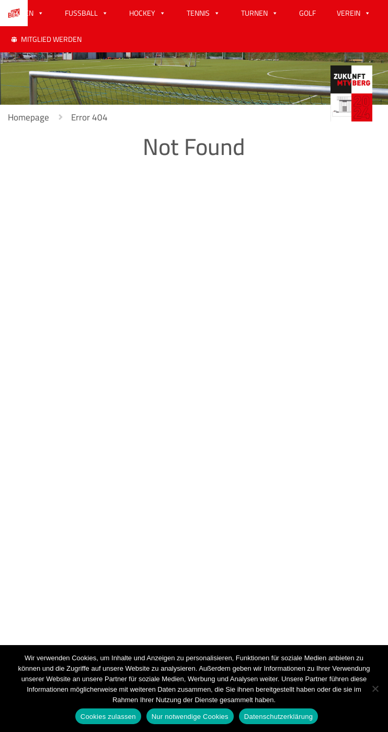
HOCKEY (142, 13)
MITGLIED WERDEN (51, 39)
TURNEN (254, 13)
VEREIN (348, 13)
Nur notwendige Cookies (190, 716)
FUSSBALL (81, 13)
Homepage (28, 117)
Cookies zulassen (108, 716)
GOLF (307, 13)
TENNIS (198, 13)
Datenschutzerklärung (278, 716)
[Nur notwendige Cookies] (375, 688)
